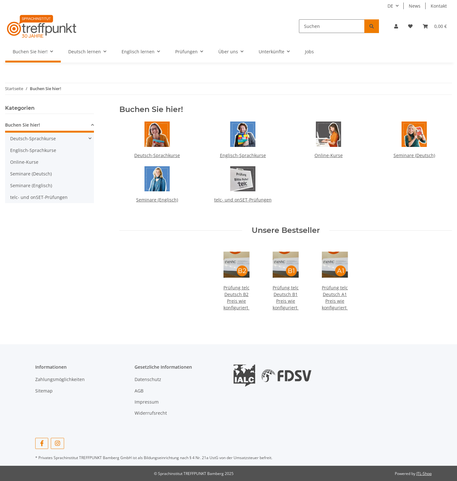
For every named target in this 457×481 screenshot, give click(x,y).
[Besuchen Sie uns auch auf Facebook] (41, 443)
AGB (139, 391)
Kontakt (439, 6)
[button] (396, 26)
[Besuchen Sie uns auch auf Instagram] (57, 443)
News (415, 6)
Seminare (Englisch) (157, 200)
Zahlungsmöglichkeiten (60, 379)
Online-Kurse (329, 155)
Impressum (147, 402)
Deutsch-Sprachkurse (157, 155)
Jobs (309, 52)
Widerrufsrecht (151, 413)
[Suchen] (332, 26)
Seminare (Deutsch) (414, 155)
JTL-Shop (424, 473)
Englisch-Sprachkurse (243, 155)
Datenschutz (148, 379)
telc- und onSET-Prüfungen (243, 200)
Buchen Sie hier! (22, 125)
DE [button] (390, 6)
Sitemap (44, 391)
